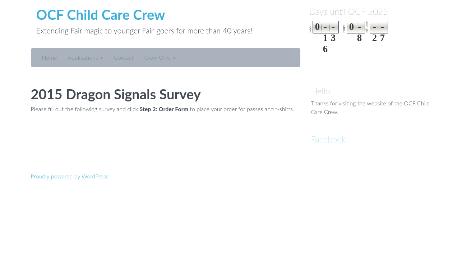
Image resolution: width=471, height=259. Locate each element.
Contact (124, 57)
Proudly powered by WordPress (69, 176)
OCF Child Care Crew (100, 14)
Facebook (328, 139)
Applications (85, 57)
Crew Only (160, 57)
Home (49, 57)
